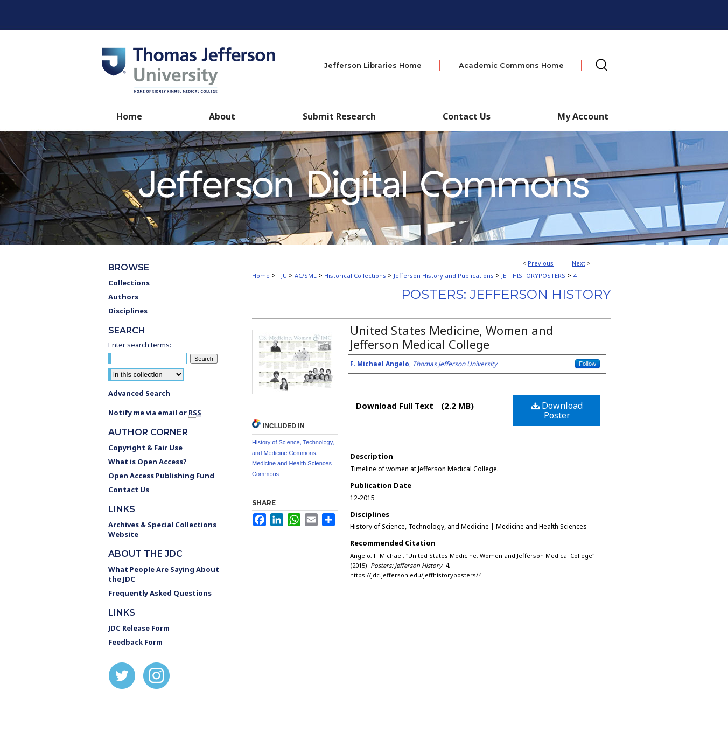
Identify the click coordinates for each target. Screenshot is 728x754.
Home (261, 275)
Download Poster (557, 410)
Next (578, 263)
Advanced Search (139, 393)
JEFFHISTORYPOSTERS (533, 275)
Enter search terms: (139, 345)
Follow (587, 363)
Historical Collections (355, 275)
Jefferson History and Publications (444, 275)
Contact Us (467, 116)
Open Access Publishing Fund (161, 475)
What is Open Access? (147, 461)
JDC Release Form (139, 628)
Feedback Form (135, 642)
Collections (129, 283)
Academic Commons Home (511, 65)
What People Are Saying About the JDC (163, 574)
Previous (541, 263)
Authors (123, 297)
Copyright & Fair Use (145, 447)
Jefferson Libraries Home (373, 65)
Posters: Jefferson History (506, 294)
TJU (282, 275)
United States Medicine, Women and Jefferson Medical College (451, 337)
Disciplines (128, 311)
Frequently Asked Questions (160, 593)
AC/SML (306, 275)
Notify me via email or (154, 412)
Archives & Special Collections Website (162, 529)
